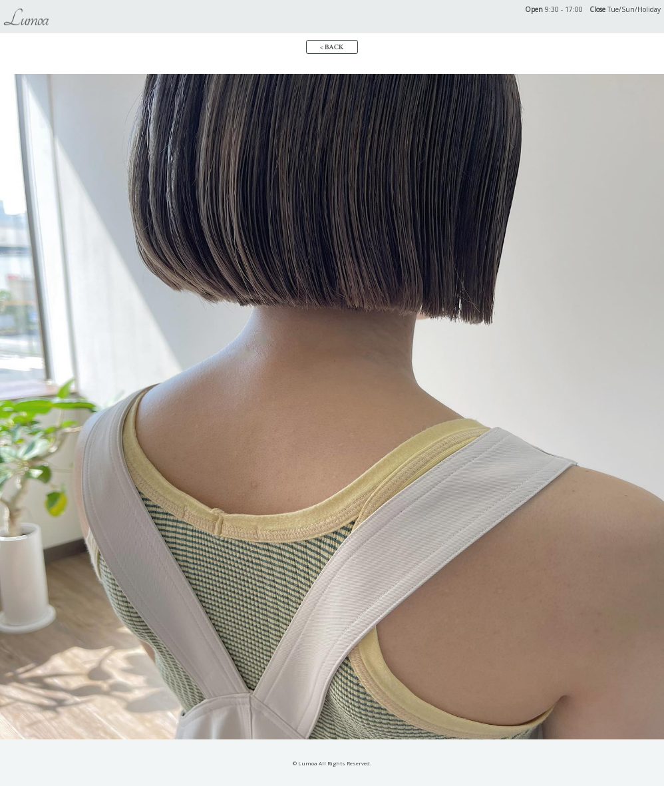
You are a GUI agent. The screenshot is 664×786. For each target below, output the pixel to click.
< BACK (332, 47)
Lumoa (26, 19)
